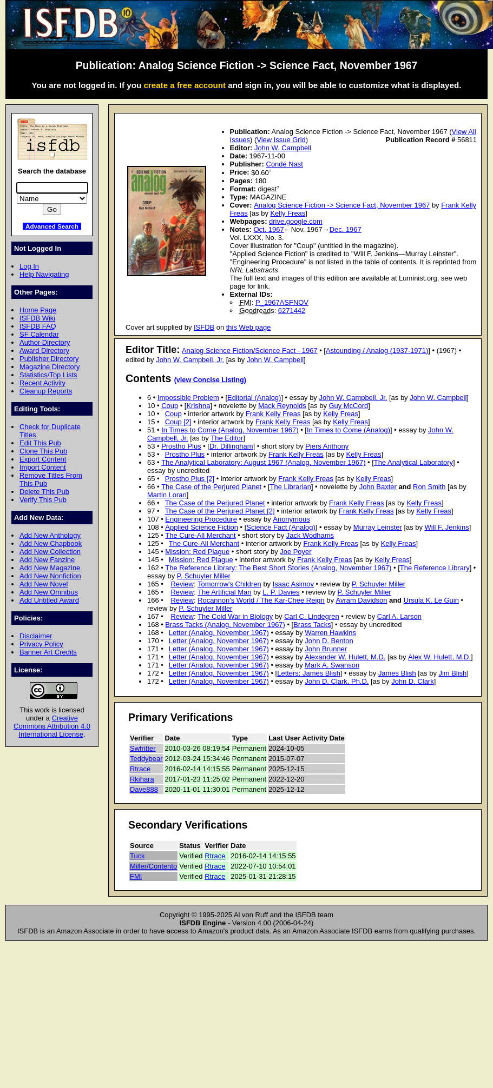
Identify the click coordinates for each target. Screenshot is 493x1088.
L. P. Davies (280, 592)
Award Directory (44, 350)
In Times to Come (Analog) (348, 430)
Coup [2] (178, 422)
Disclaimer (35, 636)
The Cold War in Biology (235, 616)
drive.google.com (296, 221)
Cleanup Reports (45, 391)
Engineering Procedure (201, 519)
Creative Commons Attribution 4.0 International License (52, 726)
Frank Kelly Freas (273, 414)
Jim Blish (452, 673)
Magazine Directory (49, 367)
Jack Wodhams (310, 535)
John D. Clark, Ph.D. (337, 681)
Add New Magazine (49, 568)
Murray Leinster (377, 527)
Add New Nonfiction (50, 576)
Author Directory (44, 342)
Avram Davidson (361, 600)
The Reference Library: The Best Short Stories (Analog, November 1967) (278, 568)
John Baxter (378, 487)
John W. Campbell (282, 148)
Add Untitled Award (49, 600)
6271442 (291, 310)
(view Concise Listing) (210, 380)
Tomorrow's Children (229, 584)
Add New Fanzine (47, 560)
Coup (169, 406)
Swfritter (143, 748)
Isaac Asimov (293, 584)
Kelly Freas (287, 213)
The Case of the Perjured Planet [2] (220, 511)
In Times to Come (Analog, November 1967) (229, 430)
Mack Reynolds (282, 406)
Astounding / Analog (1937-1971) (377, 350)
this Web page (248, 327)
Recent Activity (42, 383)
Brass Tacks (312, 624)
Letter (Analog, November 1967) (219, 633)
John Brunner (326, 649)
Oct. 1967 (269, 229)
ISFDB (204, 327)
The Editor (227, 438)
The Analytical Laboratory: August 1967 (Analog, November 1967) (263, 462)
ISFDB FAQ (37, 326)
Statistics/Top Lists (48, 375)
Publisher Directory (48, 359)
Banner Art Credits (48, 652)
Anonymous (291, 519)
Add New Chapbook (50, 543)
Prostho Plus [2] (189, 479)
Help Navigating (44, 274)
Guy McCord (348, 406)
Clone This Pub (43, 451)
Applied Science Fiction (201, 527)
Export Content (42, 459)
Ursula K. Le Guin (431, 600)
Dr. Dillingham (231, 446)
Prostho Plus (181, 446)
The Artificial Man (224, 592)
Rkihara (142, 779)
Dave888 (144, 789)
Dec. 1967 (345, 229)
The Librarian (290, 487)
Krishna (198, 406)
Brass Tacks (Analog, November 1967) (225, 624)
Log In (29, 266)
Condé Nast (284, 164)
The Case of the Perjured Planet (211, 487)
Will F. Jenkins (447, 527)
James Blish (397, 673)
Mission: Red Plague (197, 552)
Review (181, 584)
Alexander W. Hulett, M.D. (345, 657)
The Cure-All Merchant (200, 535)
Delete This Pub (44, 492)
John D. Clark (412, 681)
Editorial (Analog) (254, 397)
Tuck (137, 856)
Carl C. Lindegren (311, 616)
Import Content (42, 467)
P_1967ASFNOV (281, 302)
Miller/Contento (153, 866)
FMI (136, 876)
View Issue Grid (281, 140)
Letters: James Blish (308, 673)
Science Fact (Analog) (280, 527)
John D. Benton (329, 641)
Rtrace (140, 769)
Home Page (37, 310)
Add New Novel (43, 584)
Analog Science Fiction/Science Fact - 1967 (250, 350)
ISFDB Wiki (37, 318)
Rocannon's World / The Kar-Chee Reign (261, 600)
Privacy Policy (41, 644)
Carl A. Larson (399, 616)
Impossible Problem (188, 397)
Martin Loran (167, 495)
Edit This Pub (40, 443)
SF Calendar (39, 334)
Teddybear (146, 759)
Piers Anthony (327, 446)
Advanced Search (51, 226)
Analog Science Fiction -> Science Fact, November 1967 (342, 205)
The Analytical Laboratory (413, 462)
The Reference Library (435, 568)
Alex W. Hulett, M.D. (439, 657)
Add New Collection (50, 552)
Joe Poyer (295, 552)
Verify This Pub (43, 500)
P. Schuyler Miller (204, 576)
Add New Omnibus (48, 592)
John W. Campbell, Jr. (190, 360)
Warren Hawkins (330, 633)
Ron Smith (429, 487)
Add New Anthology (50, 535)
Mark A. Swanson (332, 665)
